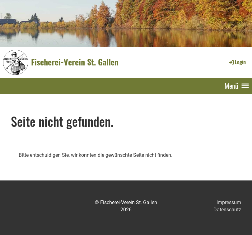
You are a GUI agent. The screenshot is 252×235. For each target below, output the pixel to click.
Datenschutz (227, 210)
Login (237, 62)
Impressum (229, 202)
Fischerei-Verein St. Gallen (75, 62)
